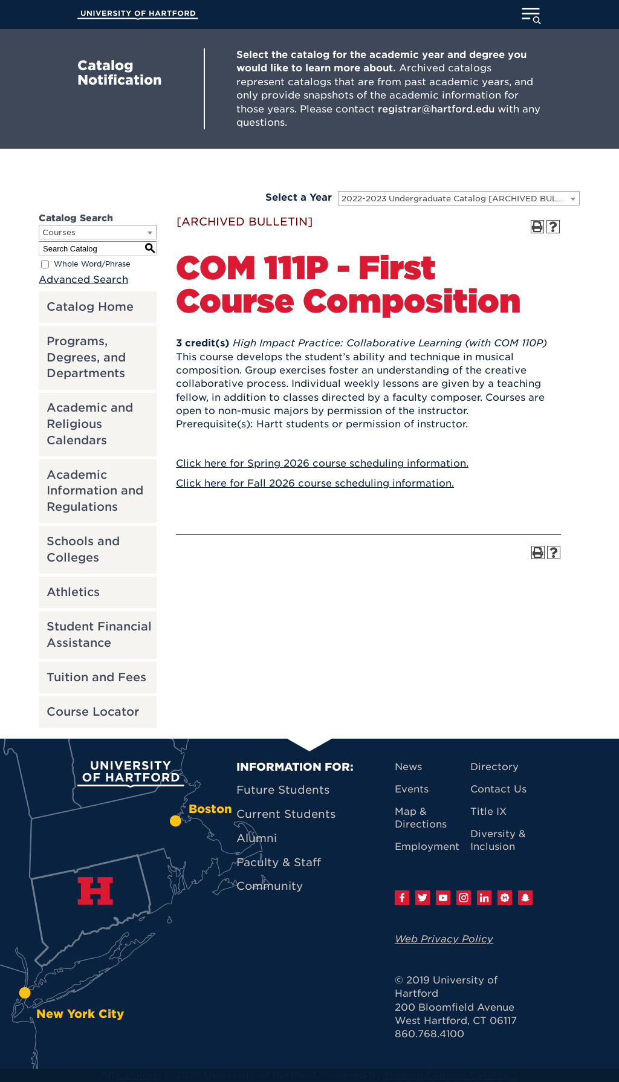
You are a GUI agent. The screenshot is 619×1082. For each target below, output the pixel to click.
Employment (427, 846)
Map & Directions (421, 818)
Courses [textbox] (59, 232)
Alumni (256, 838)
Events (412, 789)
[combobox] (459, 198)
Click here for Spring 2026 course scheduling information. (322, 463)
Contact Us (498, 789)
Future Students (282, 789)
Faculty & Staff (278, 862)
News (408, 767)
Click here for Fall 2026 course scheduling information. (315, 483)
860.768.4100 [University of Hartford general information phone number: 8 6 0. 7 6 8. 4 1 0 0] (429, 1034)
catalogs (139, 1075)
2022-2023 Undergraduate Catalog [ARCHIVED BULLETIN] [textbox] (460, 198)
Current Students (285, 814)
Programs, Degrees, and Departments (86, 357)
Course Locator (93, 712)
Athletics (73, 592)
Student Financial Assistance (99, 635)
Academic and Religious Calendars (90, 424)
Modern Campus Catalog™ (450, 1075)
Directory (494, 767)
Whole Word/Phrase (92, 264)
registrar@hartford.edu (436, 109)
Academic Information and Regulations (95, 491)
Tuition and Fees (96, 677)
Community (269, 886)
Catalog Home (90, 307)
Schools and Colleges (83, 549)
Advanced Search (83, 279)
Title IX (488, 811)
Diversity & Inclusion (498, 840)
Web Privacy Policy (444, 939)
